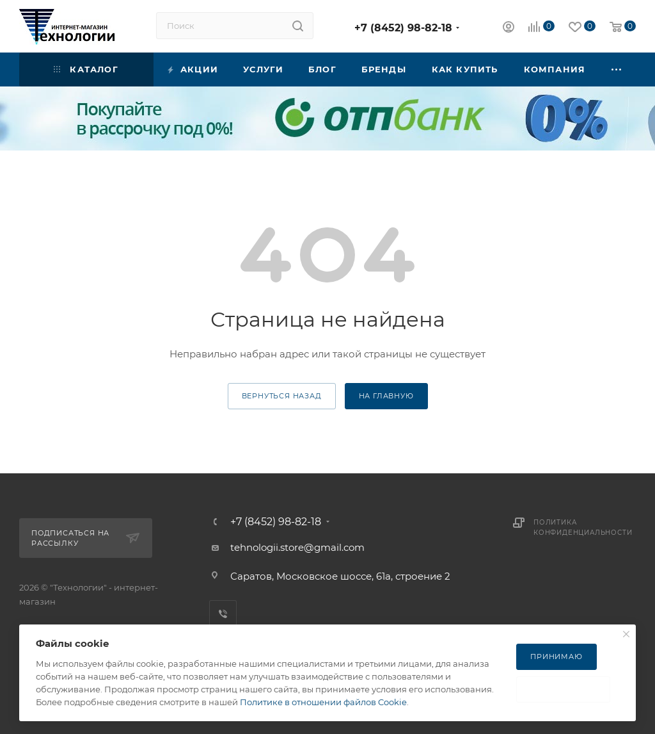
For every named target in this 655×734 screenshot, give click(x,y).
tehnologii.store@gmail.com (297, 547)
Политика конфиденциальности (582, 527)
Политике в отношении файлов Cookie (323, 702)
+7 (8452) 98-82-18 (403, 28)
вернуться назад (282, 395)
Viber (223, 614)
